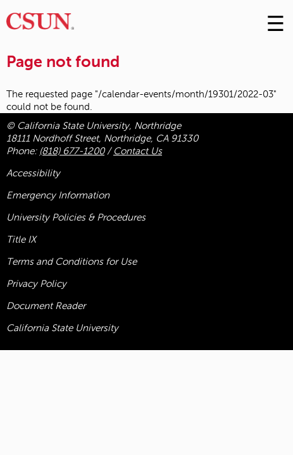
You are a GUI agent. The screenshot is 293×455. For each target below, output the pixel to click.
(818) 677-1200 (71, 151)
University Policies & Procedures (76, 217)
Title (21, 239)
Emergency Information (57, 195)
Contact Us (137, 151)
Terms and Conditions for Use (71, 262)
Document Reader (45, 306)
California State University (62, 328)
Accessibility (33, 173)
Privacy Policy (36, 284)
